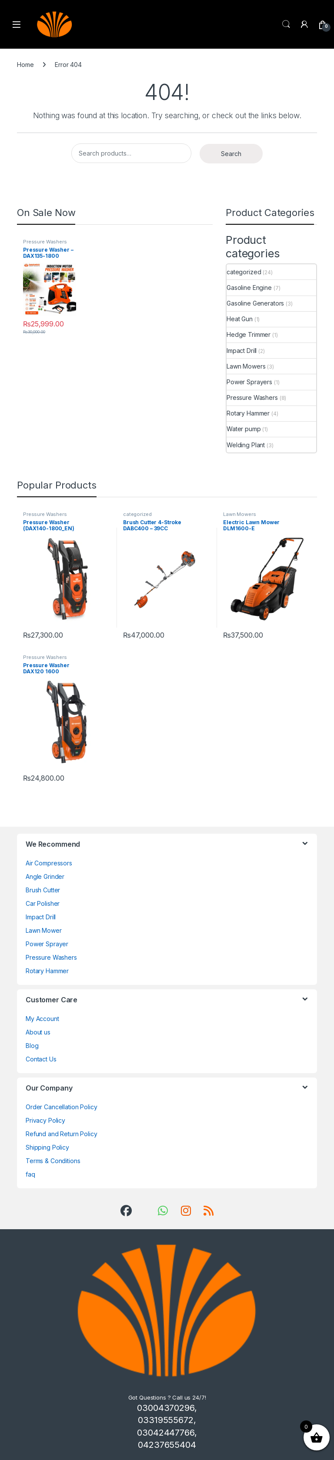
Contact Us (41, 1059)
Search (286, 24)
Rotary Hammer (248, 413)
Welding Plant (246, 445)
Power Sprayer (47, 944)
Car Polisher (43, 903)
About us (38, 1032)
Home (25, 64)
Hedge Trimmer (249, 334)
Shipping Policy (47, 1147)
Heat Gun (240, 319)
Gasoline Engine (249, 287)
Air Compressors (49, 863)
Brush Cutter (43, 890)
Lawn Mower (44, 930)
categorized (244, 272)
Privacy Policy (45, 1120)
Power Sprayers (249, 382)
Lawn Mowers (246, 366)
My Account (42, 1018)
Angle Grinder (45, 876)
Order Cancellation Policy (61, 1107)
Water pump (244, 428)
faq (30, 1174)
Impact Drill (242, 350)
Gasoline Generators (255, 303)
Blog (32, 1045)
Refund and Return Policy (61, 1133)
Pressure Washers (45, 242)
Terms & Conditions (53, 1160)
